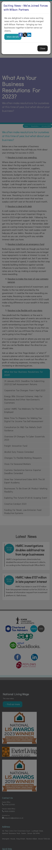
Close (42, 48)
